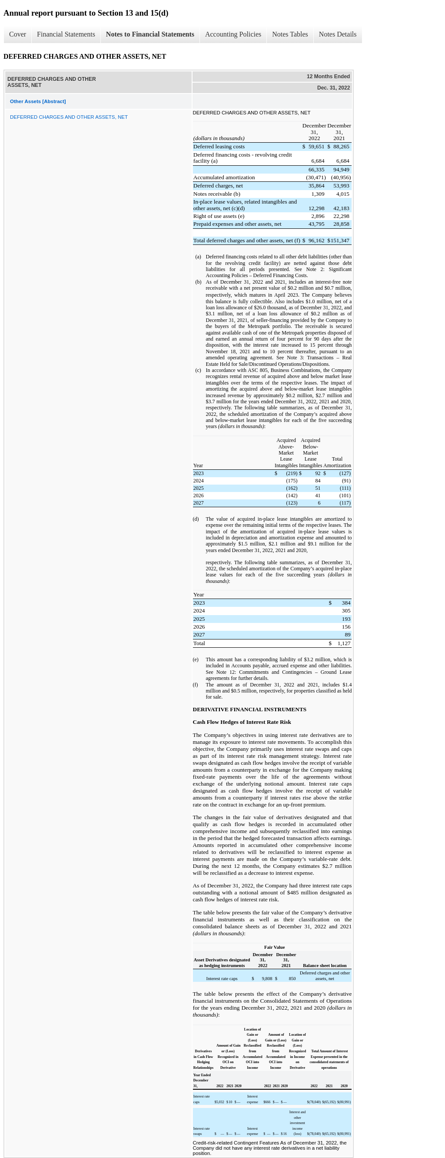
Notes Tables (290, 34)
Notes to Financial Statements (150, 34)
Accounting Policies (233, 34)
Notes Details (338, 34)
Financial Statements (66, 34)
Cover (17, 34)
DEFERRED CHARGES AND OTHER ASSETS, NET (69, 117)
